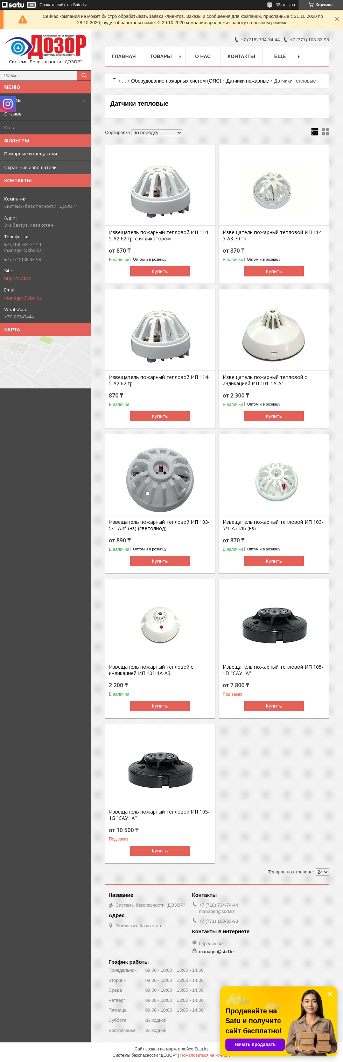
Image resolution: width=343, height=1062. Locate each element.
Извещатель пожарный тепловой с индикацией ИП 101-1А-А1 (265, 380)
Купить (160, 271)
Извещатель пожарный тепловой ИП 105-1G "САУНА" (159, 815)
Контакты (241, 56)
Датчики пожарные (247, 81)
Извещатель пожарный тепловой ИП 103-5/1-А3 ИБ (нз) (273, 525)
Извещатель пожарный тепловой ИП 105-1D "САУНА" (273, 670)
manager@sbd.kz (23, 298)
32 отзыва (285, 4)
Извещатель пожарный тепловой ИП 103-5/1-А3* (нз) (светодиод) (159, 525)
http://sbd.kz (17, 278)
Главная (124, 56)
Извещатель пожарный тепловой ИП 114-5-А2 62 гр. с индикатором (159, 235)
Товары (12, 100)
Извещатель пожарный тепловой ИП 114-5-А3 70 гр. (273, 235)
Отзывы (13, 114)
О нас (10, 127)
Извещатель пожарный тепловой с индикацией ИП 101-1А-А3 (151, 670)
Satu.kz (201, 1049)
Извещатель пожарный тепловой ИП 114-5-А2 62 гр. (159, 380)
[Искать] (84, 75)
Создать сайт (52, 4)
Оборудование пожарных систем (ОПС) (176, 81)
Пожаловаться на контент (205, 1055)
